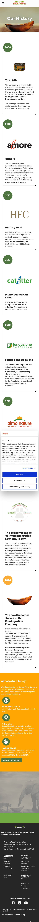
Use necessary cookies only (19, 487)
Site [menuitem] (22, 879)
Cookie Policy (20, 915)
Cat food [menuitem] (7, 859)
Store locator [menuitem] (26, 888)
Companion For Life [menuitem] (28, 866)
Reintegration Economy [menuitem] (26, 858)
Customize (19, 481)
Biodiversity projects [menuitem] (25, 869)
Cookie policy (10, 464)
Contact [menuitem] (24, 886)
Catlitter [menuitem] (7, 864)
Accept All (19, 474)
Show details (28, 468)
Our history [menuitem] (25, 861)
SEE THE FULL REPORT (11, 760)
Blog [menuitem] (5, 877)
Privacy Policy (7, 915)
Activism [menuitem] (24, 864)
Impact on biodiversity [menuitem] (8, 867)
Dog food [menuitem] (7, 861)
